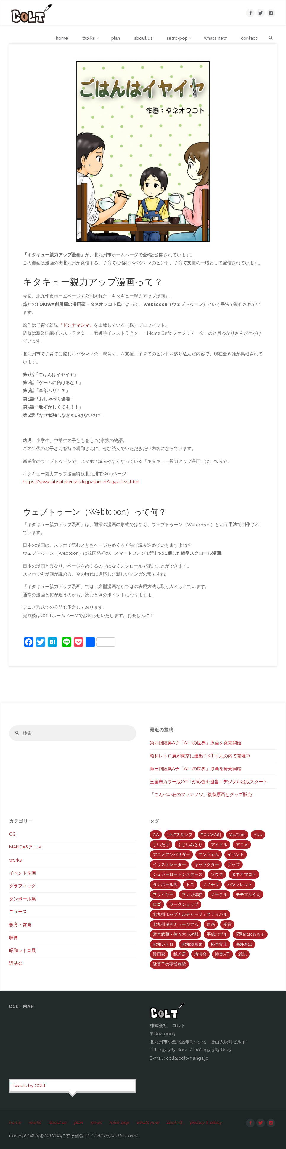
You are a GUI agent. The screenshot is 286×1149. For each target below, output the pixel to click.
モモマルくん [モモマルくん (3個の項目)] (248, 894)
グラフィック (22, 886)
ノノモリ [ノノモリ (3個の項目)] (211, 884)
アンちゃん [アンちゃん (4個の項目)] (208, 854)
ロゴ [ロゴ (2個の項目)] (157, 904)
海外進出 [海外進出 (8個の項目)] (244, 944)
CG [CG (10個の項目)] (156, 834)
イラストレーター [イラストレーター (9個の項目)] (169, 864)
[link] (270, 39)
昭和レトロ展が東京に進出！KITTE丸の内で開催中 (200, 756)
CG (12, 834)
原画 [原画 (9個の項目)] (211, 924)
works (15, 860)
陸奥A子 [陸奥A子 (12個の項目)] (222, 954)
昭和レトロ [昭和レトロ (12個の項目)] (163, 944)
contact (175, 1122)
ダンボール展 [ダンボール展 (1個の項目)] (165, 884)
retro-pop (119, 1122)
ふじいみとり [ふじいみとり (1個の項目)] (190, 844)
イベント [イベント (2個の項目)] (235, 854)
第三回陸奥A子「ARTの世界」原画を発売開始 (195, 768)
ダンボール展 (22, 899)
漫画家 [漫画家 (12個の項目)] (159, 954)
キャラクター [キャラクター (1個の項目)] (206, 864)
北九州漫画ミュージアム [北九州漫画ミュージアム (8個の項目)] (175, 924)
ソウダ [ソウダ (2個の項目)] (217, 874)
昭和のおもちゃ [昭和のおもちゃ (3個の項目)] (250, 934)
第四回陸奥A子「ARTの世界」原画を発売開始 (195, 743)
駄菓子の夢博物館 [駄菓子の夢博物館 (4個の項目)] (169, 964)
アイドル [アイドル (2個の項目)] (219, 844)
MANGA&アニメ (25, 847)
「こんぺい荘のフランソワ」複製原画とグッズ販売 (201, 794)
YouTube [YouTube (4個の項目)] (237, 834)
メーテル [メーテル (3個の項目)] (219, 894)
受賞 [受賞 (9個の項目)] (227, 924)
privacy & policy (206, 1122)
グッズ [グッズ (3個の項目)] (233, 864)
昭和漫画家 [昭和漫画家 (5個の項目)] (192, 944)
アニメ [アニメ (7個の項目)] (242, 844)
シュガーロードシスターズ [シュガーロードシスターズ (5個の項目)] (178, 874)
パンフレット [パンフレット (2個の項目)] (239, 884)
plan (78, 1122)
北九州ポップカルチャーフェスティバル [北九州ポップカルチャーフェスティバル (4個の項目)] (190, 914)
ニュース (18, 911)
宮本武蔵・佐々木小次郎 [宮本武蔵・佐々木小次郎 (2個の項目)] (175, 934)
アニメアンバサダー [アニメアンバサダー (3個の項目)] (171, 854)
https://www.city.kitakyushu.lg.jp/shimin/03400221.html (81, 482)
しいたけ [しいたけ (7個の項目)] (161, 844)
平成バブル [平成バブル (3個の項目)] (217, 934)
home (15, 1122)
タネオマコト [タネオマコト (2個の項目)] (244, 874)
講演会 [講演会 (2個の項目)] (200, 954)
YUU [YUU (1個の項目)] (258, 834)
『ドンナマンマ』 (76, 325)
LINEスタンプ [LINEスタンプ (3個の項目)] (179, 834)
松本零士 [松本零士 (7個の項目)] (219, 944)
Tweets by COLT (29, 1085)
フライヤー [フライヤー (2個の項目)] (163, 894)
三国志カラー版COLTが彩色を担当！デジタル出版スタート (209, 781)
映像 (13, 937)
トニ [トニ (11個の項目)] (190, 884)
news (96, 1122)
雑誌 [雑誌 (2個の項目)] (242, 954)
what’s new (148, 1122)
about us (58, 1122)
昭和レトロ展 (22, 950)
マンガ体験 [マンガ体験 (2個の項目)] (192, 894)
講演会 (16, 963)
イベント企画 (22, 873)
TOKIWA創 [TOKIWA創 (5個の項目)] (211, 834)
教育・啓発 (20, 924)
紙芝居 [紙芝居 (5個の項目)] (179, 954)
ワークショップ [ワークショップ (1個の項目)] (183, 904)
